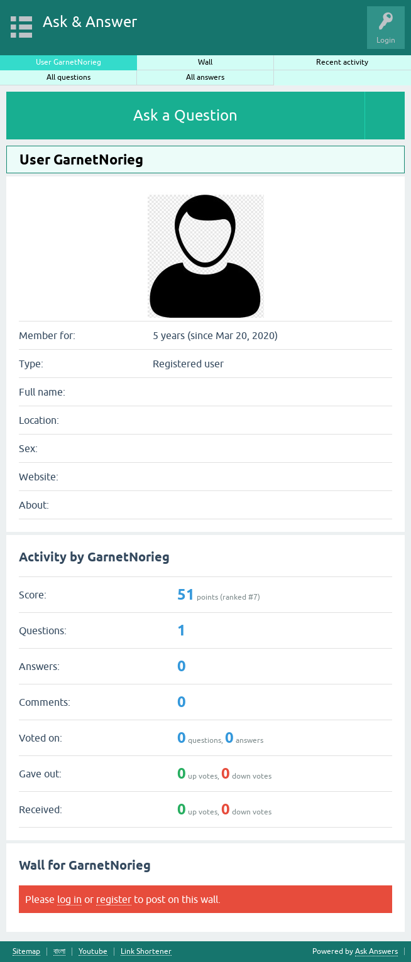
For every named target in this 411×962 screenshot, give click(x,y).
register (113, 899)
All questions (68, 77)
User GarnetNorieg (68, 62)
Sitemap (26, 952)
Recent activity (342, 62)
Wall (205, 62)
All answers (205, 77)
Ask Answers (376, 951)
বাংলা (59, 952)
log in (69, 899)
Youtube (93, 952)
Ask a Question (185, 115)
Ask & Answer (90, 21)
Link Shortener (146, 952)
